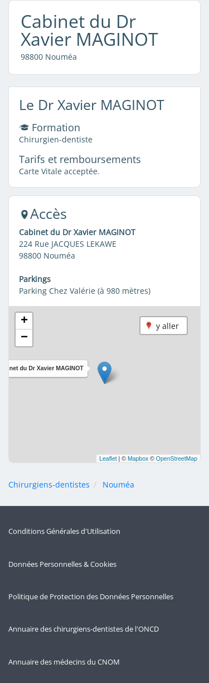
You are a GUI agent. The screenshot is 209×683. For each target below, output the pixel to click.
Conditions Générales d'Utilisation (64, 531)
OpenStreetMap (176, 458)
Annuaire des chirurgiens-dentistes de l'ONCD (83, 629)
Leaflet (108, 458)
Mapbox (138, 458)
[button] (104, 372)
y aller (167, 326)
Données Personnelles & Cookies (62, 564)
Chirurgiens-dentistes (49, 484)
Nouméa (118, 484)
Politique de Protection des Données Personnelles (90, 596)
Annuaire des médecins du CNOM (64, 662)
